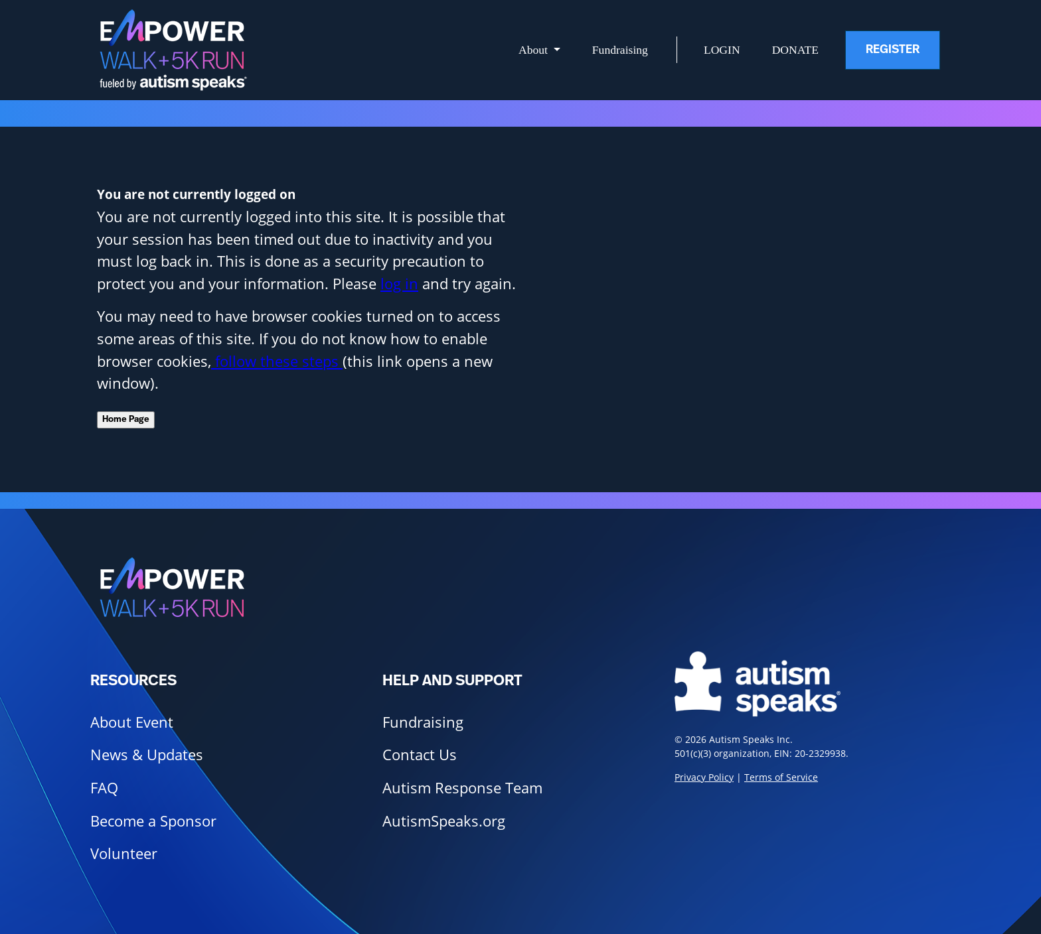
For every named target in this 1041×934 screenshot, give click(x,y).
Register (893, 50)
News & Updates (146, 754)
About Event (131, 722)
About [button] (534, 49)
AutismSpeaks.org (443, 821)
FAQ (104, 787)
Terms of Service (781, 777)
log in (399, 283)
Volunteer (123, 853)
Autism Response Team (462, 787)
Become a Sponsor (153, 821)
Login (722, 49)
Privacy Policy (704, 777)
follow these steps (277, 361)
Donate (795, 49)
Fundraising (620, 49)
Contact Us (419, 754)
